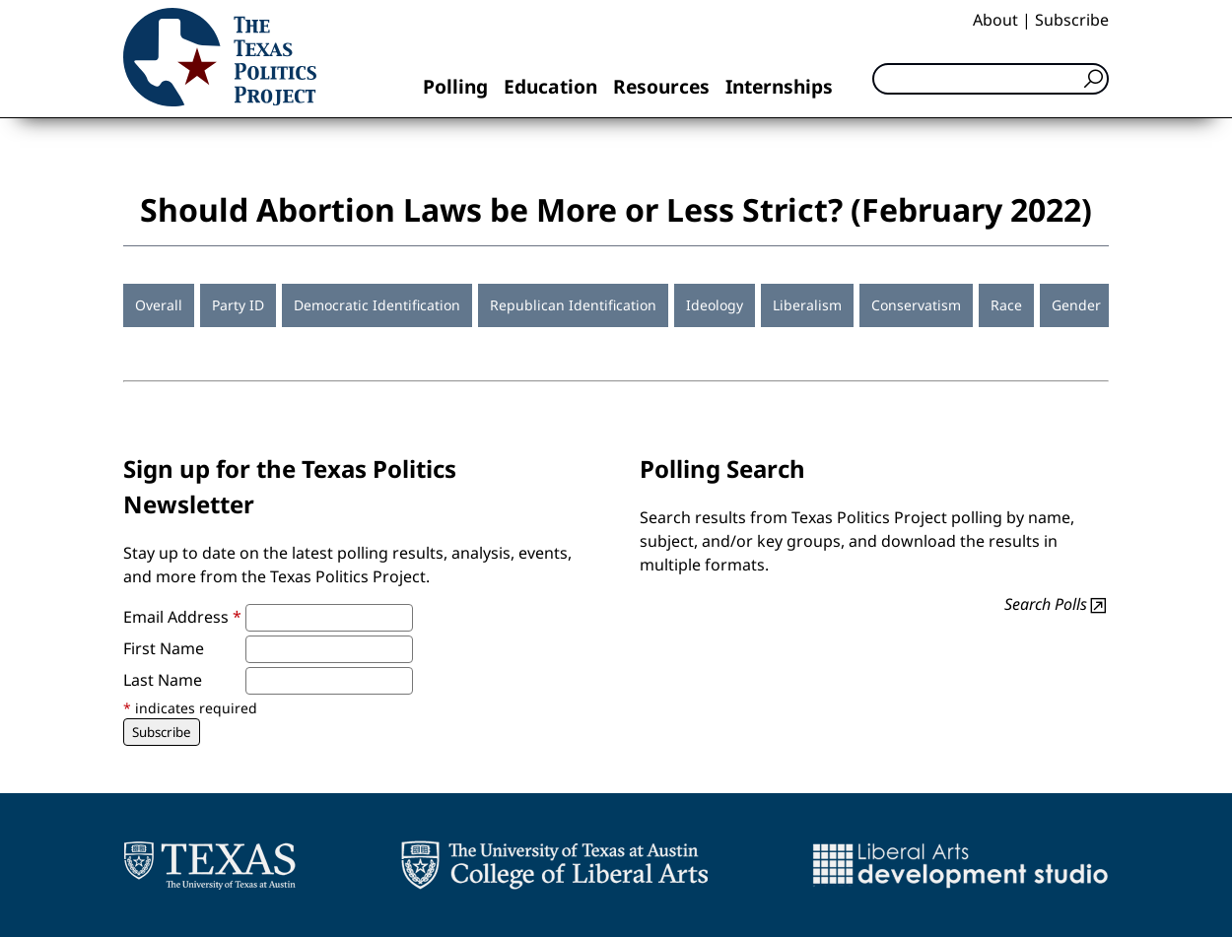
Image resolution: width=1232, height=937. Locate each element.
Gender (1076, 305)
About (995, 20)
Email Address (182, 617)
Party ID (238, 305)
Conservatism (916, 305)
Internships (779, 86)
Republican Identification (573, 305)
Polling (455, 86)
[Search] (990, 79)
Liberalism (807, 305)
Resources (661, 86)
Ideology (714, 305)
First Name (163, 648)
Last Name (162, 680)
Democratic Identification (377, 305)
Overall (158, 305)
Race (1006, 305)
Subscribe (1072, 20)
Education (550, 86)
